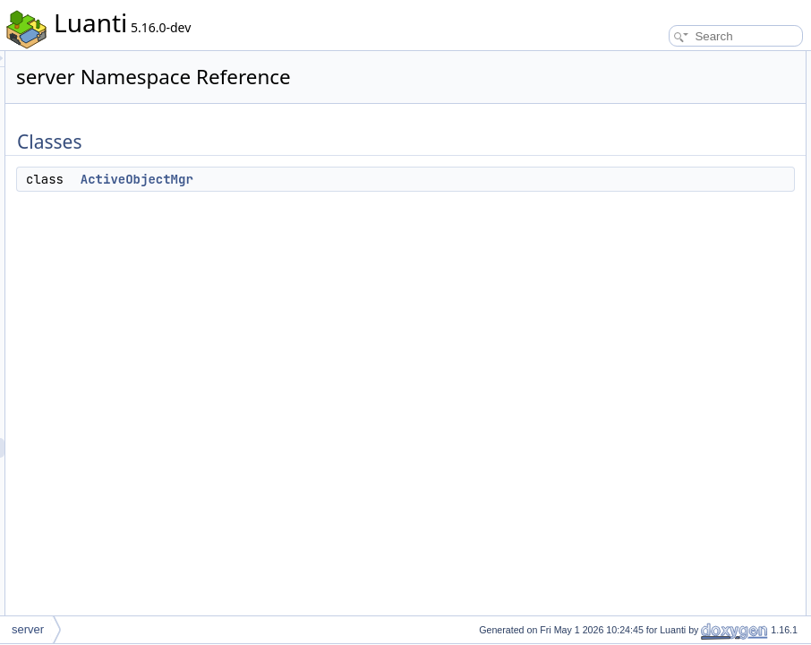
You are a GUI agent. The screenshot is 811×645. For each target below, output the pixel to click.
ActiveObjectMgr (360, 179)
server (28, 629)
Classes (630, 61)
